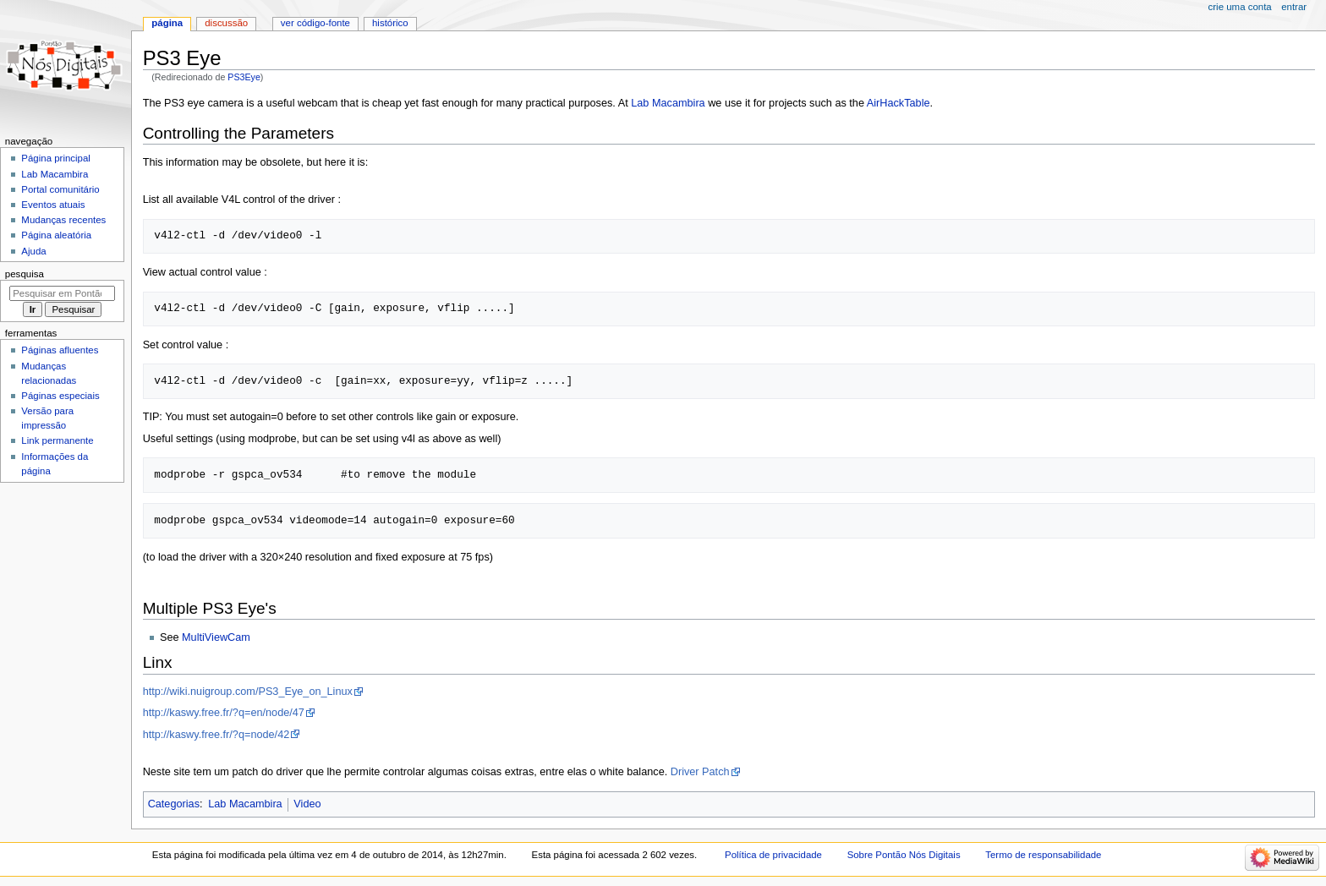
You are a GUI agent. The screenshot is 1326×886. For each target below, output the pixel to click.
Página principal (55, 158)
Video (307, 804)
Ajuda (33, 251)
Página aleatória (56, 235)
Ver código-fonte (315, 23)
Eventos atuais (53, 205)
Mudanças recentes (63, 220)
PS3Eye (243, 77)
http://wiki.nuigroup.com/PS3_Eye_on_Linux (248, 691)
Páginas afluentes (59, 350)
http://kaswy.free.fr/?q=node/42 (216, 735)
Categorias (174, 804)
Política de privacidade (773, 855)
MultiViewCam (216, 637)
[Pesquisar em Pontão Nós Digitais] (62, 293)
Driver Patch (700, 772)
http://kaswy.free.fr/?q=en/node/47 (223, 713)
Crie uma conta (1240, 7)
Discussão (226, 23)
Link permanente (57, 440)
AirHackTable (898, 103)
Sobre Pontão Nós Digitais (904, 855)
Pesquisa (24, 274)
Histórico (390, 23)
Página (167, 23)
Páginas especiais (60, 396)
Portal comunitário (60, 189)
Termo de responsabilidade (1043, 855)
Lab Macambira (667, 103)
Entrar (1294, 7)
